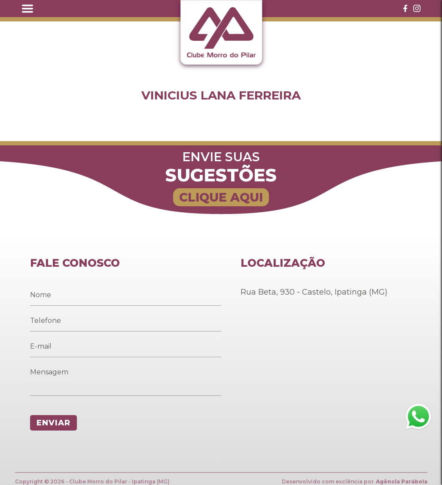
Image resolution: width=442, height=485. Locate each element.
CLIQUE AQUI (221, 197)
